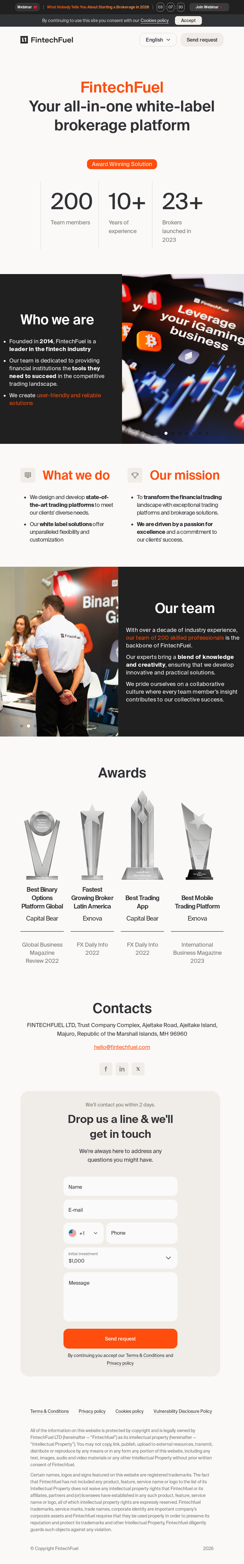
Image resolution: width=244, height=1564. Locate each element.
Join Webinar (209, 7)
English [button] (159, 40)
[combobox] (83, 1233)
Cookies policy (155, 20)
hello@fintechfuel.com (122, 1047)
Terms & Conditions (145, 1355)
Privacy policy (120, 1363)
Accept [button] (188, 20)
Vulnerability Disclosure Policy (183, 1411)
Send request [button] (202, 40)
